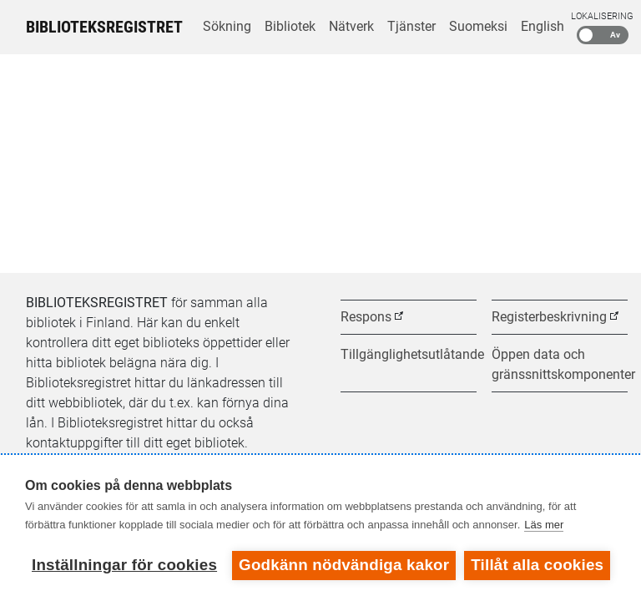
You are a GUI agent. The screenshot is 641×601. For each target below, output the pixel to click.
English (542, 26)
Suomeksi (478, 26)
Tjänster (411, 26)
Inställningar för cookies (124, 564)
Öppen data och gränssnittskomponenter (560, 364)
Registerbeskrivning (549, 317)
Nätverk (351, 26)
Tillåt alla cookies (537, 564)
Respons (366, 317)
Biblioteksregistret (104, 27)
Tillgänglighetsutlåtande (409, 354)
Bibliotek (290, 26)
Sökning (227, 26)
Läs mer (543, 524)
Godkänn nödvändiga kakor (344, 564)
